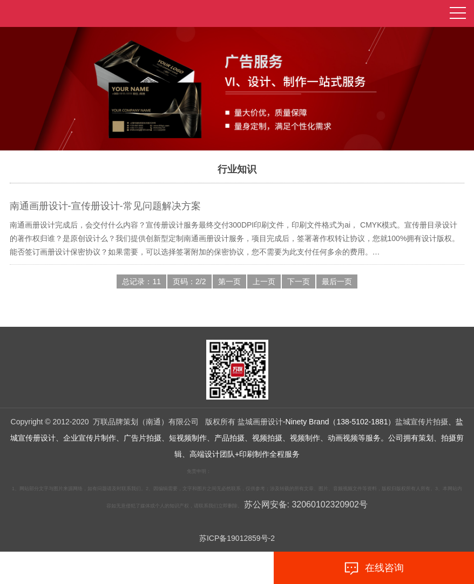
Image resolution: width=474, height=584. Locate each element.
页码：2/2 (189, 281)
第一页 (229, 281)
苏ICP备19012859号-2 (237, 538)
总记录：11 (141, 281)
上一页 (264, 281)
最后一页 (337, 281)
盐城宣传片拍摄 (421, 421)
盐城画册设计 (260, 421)
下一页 (298, 281)
